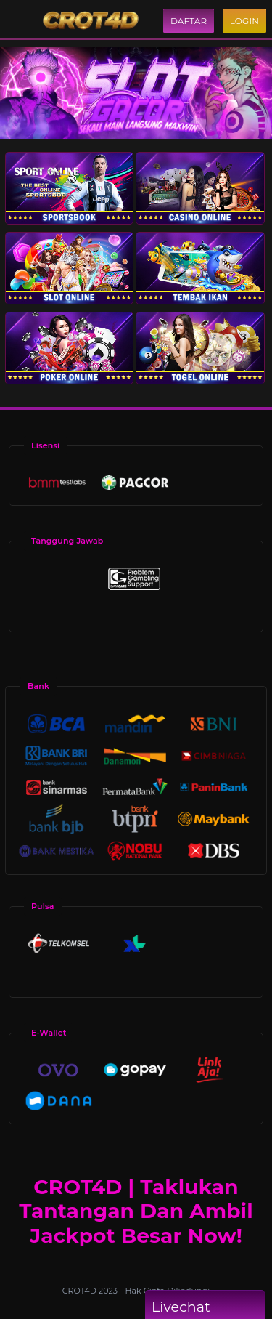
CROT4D (80, 1291)
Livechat (205, 1307)
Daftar (188, 20)
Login (244, 20)
